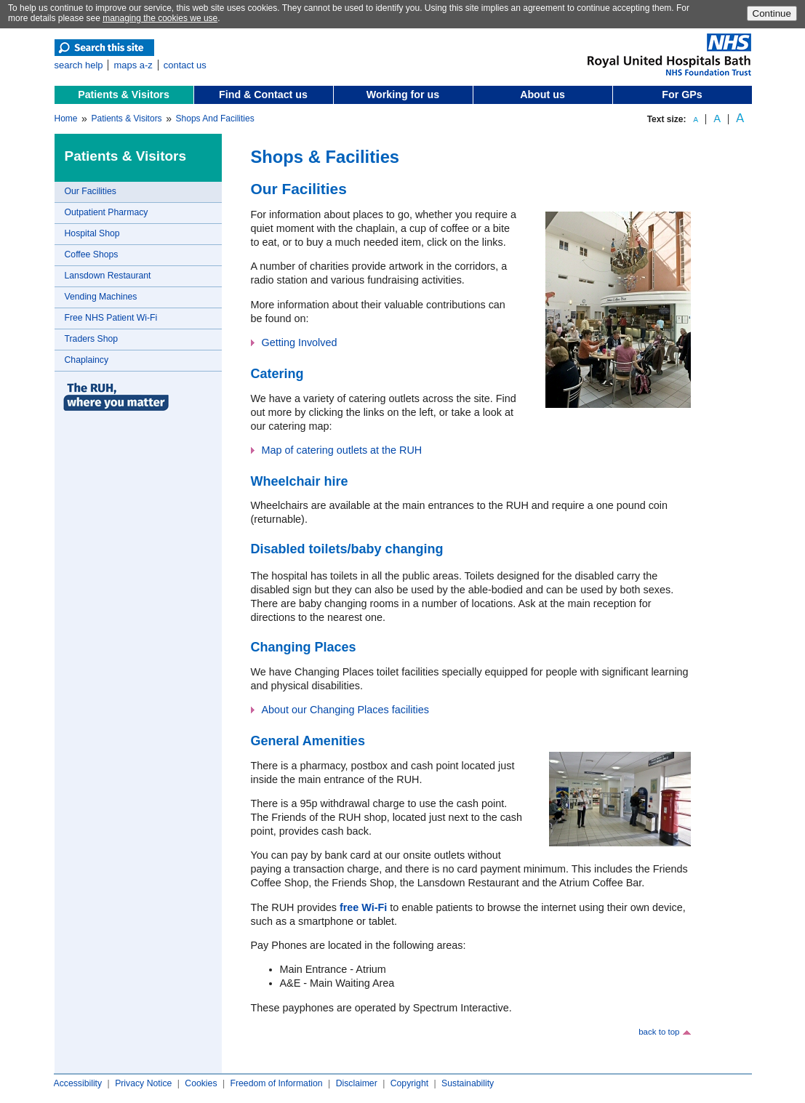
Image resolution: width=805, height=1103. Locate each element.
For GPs (682, 94)
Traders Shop (92, 339)
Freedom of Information (276, 1083)
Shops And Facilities (215, 118)
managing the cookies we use (160, 18)
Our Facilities (90, 191)
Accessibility (78, 1083)
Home (66, 118)
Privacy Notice (143, 1083)
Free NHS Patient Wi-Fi (111, 318)
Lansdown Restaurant (108, 275)
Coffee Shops (92, 254)
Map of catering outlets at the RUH (342, 450)
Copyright (409, 1083)
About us (542, 94)
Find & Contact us (263, 94)
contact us (185, 65)
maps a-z (132, 65)
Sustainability (467, 1083)
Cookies (201, 1083)
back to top (658, 1031)
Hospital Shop (92, 233)
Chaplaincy (87, 360)
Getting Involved (299, 342)
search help (79, 65)
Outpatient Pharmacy (106, 212)
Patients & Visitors (123, 94)
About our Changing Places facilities (345, 709)
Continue (772, 13)
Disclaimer (356, 1083)
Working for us (403, 94)
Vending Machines (101, 297)
